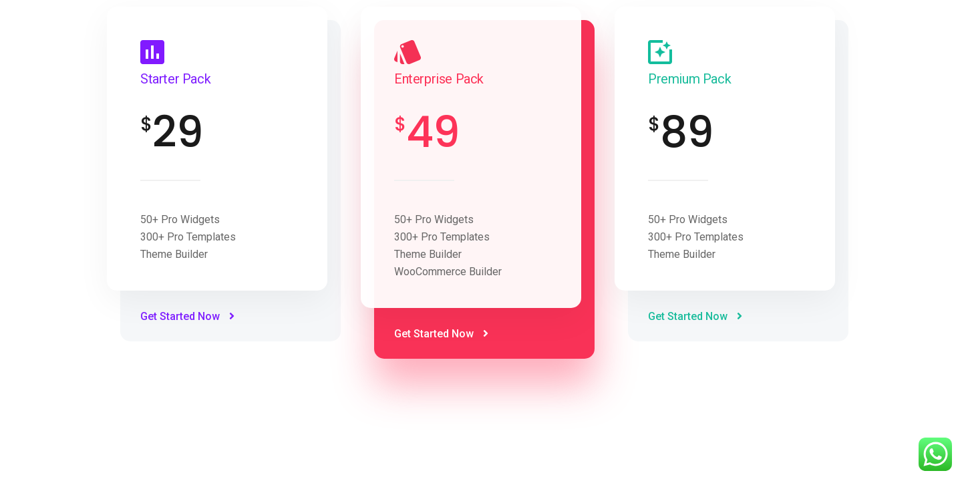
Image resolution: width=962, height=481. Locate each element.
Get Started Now (187, 316)
